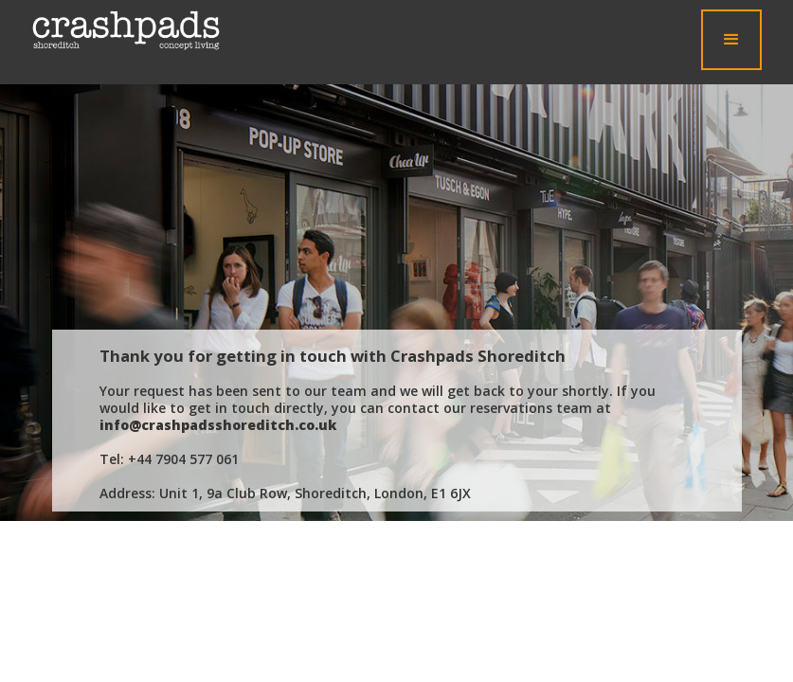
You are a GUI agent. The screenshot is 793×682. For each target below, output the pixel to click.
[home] (126, 30)
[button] (731, 39)
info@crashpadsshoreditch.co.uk (217, 425)
